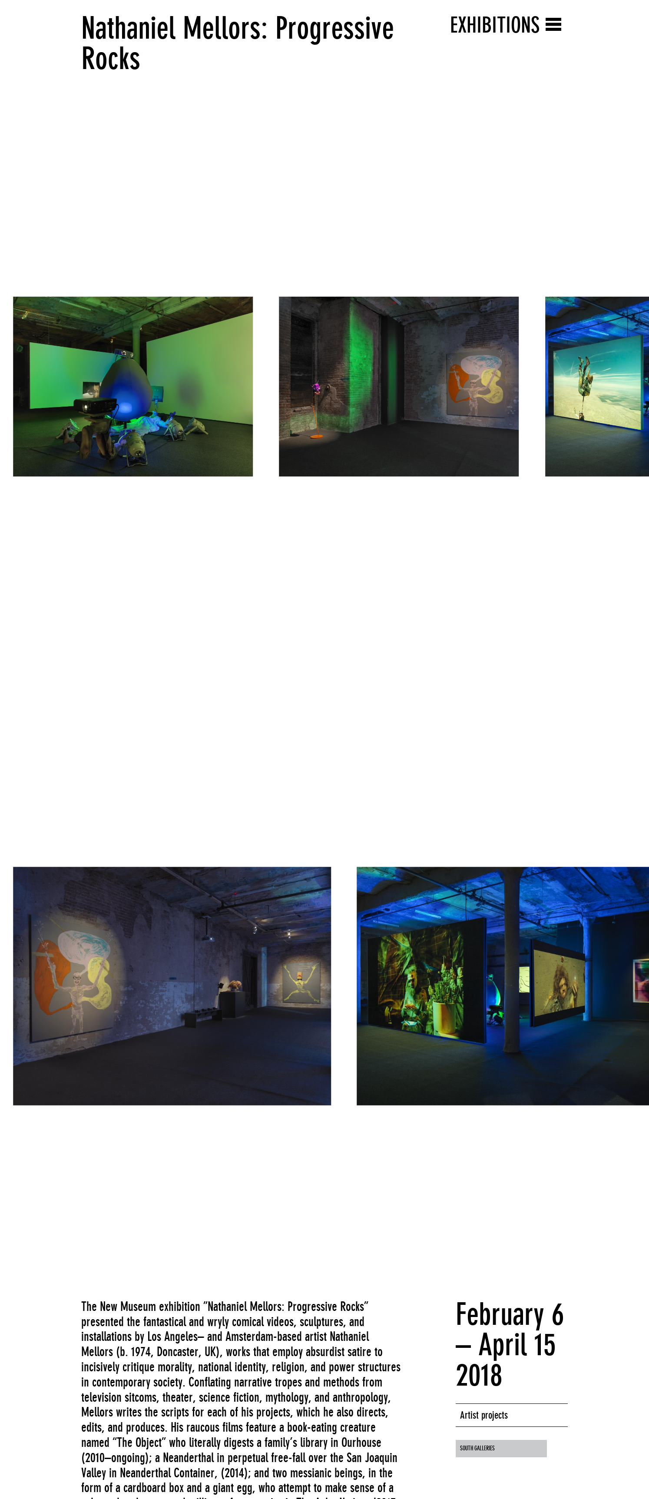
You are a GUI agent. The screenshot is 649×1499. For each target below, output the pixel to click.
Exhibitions (495, 25)
